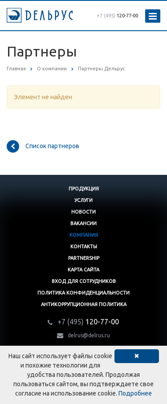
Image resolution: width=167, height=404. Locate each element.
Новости (83, 211)
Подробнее (135, 393)
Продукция (84, 188)
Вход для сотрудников (84, 281)
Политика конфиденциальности (83, 292)
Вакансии (83, 223)
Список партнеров (43, 146)
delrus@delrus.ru (89, 335)
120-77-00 (117, 15)
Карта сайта (83, 269)
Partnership (83, 258)
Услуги (83, 200)
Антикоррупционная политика (83, 304)
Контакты (83, 246)
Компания (83, 235)
